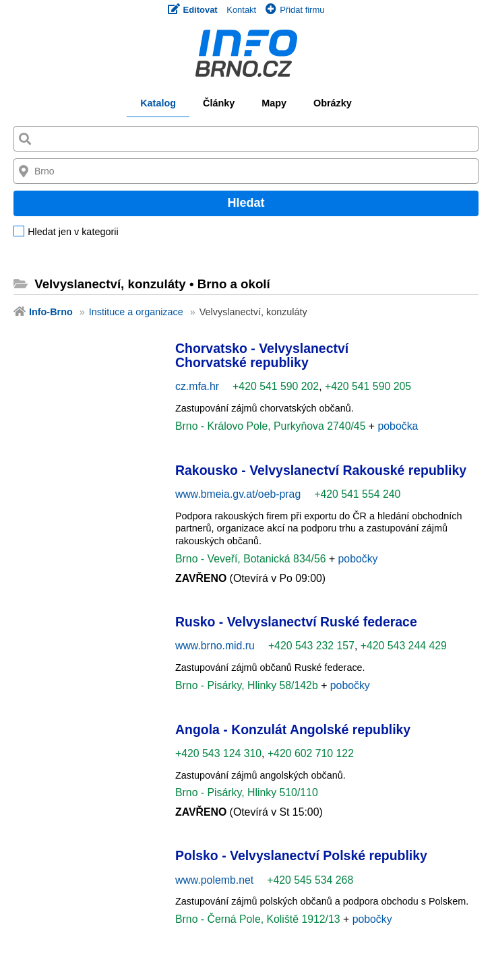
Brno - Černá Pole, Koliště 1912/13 (259, 919)
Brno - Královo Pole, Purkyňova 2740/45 (272, 426)
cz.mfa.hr (197, 386)
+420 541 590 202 (276, 386)
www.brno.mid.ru (215, 645)
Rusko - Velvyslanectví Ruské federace (296, 621)
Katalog (158, 103)
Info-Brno (51, 311)
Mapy (274, 103)
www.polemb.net (214, 880)
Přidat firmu (295, 10)
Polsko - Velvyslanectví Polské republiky (301, 855)
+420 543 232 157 (311, 645)
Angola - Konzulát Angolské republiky (292, 729)
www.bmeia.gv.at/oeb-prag (238, 494)
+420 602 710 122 (311, 753)
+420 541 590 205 (368, 386)
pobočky (358, 558)
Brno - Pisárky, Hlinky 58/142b (248, 685)
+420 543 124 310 (218, 753)
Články (219, 103)
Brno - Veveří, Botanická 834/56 (252, 558)
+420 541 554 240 (357, 494)
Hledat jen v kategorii (73, 232)
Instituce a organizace (136, 311)
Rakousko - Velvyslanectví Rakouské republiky (320, 470)
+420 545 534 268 (310, 880)
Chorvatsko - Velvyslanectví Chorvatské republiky (261, 355)
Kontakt (241, 10)
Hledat (245, 202)
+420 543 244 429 (404, 645)
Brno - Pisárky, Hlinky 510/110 (246, 792)
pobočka (398, 426)
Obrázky (332, 103)
